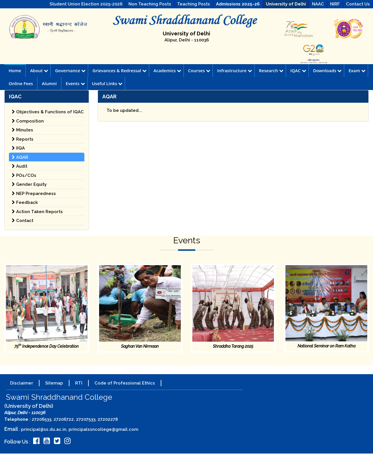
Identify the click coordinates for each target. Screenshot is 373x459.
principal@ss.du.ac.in (43, 429)
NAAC (318, 4)
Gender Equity (29, 184)
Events (75, 83)
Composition (28, 121)
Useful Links (107, 83)
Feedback (25, 202)
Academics (167, 70)
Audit (19, 166)
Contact (22, 220)
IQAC (298, 70)
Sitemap (54, 383)
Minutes (22, 130)
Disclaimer (21, 383)
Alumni (49, 83)
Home (15, 70)
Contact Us (358, 4)
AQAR (20, 157)
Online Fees (21, 83)
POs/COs (24, 175)
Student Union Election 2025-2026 (86, 4)
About (39, 70)
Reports (22, 139)
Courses (199, 70)
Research (271, 70)
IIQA (18, 148)
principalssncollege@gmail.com (103, 429)
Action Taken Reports (37, 211)
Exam (357, 70)
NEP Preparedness (34, 193)
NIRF (335, 4)
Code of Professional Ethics (124, 383)
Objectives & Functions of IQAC (48, 111)
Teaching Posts (193, 4)
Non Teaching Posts (149, 4)
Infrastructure (234, 70)
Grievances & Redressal (119, 70)
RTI (78, 383)
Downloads (327, 70)
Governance (70, 70)
